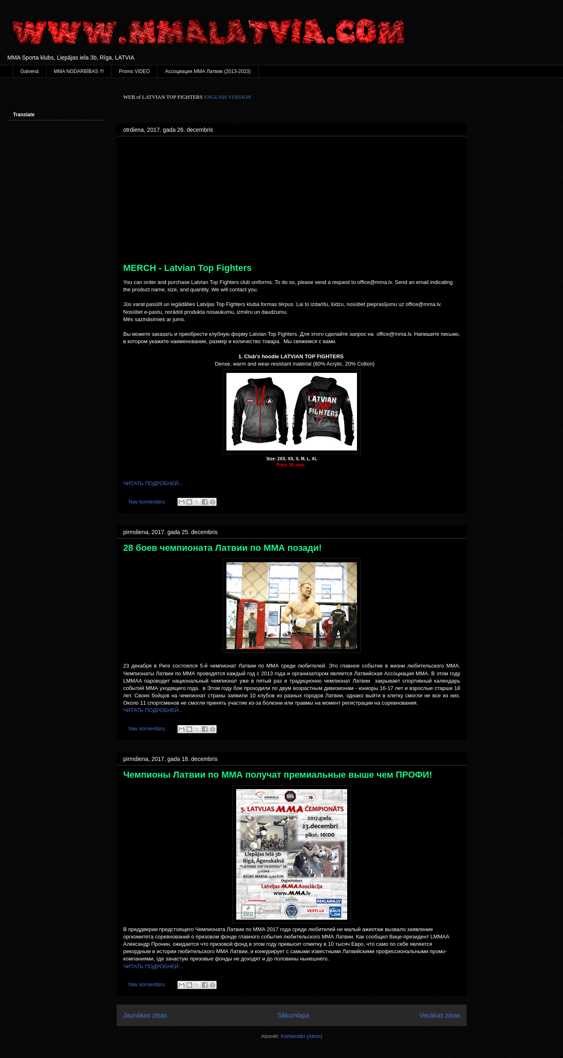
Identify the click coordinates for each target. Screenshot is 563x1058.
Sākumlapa (293, 1015)
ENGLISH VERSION (227, 97)
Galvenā (29, 71)
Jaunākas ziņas (145, 1015)
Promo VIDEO (134, 71)
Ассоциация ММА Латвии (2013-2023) (207, 71)
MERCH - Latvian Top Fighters (187, 268)
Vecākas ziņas (439, 1015)
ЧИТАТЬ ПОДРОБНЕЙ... (153, 483)
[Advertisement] (291, 201)
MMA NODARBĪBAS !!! (79, 71)
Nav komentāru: (148, 502)
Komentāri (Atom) (301, 1036)
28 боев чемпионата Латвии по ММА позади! (222, 548)
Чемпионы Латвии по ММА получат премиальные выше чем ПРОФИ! (277, 775)
